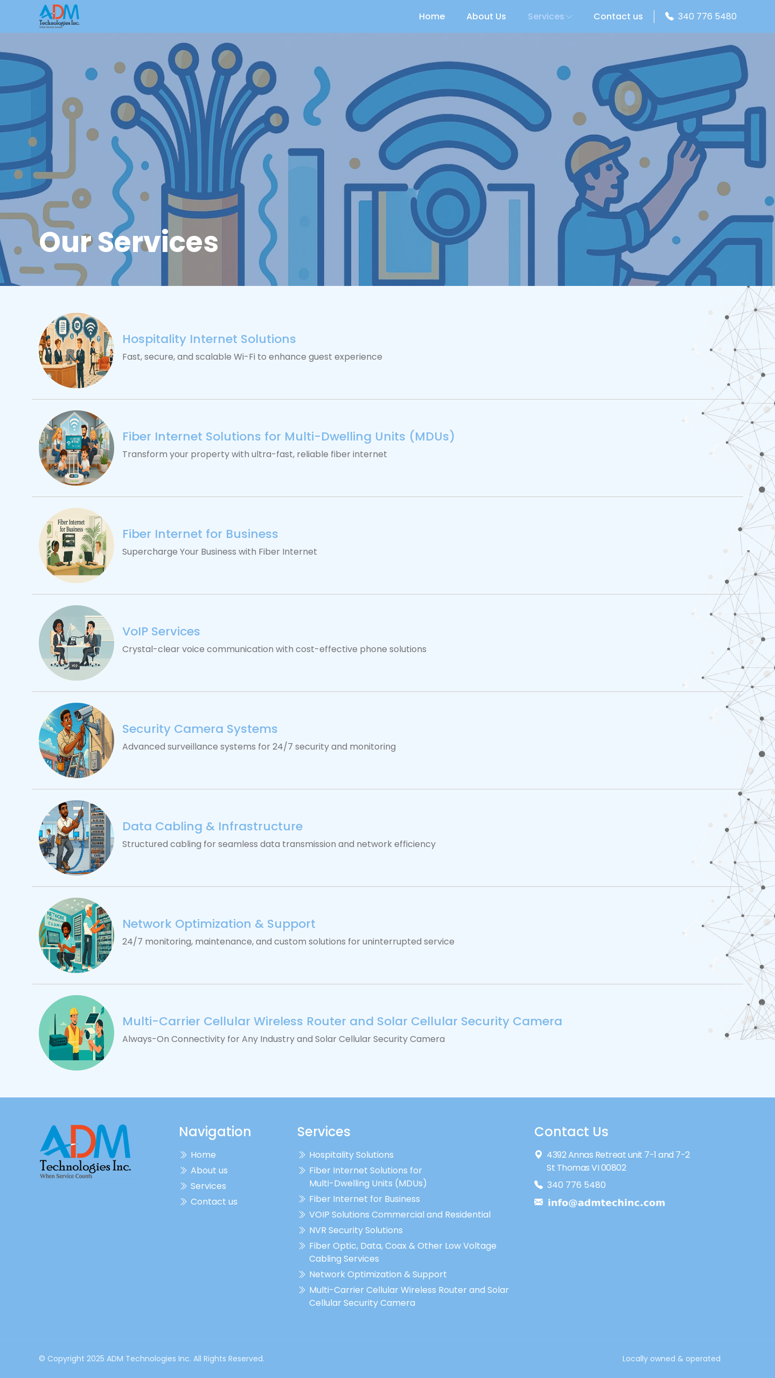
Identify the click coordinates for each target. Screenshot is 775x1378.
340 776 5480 (707, 16)
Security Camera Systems (200, 729)
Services (550, 16)
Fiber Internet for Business (200, 534)
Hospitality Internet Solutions (209, 339)
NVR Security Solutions (350, 1230)
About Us (486, 16)
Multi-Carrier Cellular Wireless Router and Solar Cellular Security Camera (342, 1022)
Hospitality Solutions (345, 1155)
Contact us (618, 16)
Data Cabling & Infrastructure (212, 827)
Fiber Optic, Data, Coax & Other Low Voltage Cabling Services (397, 1252)
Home (432, 16)
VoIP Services (161, 632)
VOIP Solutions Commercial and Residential (394, 1214)
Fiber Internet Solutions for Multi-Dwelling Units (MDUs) (288, 437)
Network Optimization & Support (219, 924)
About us (203, 1170)
